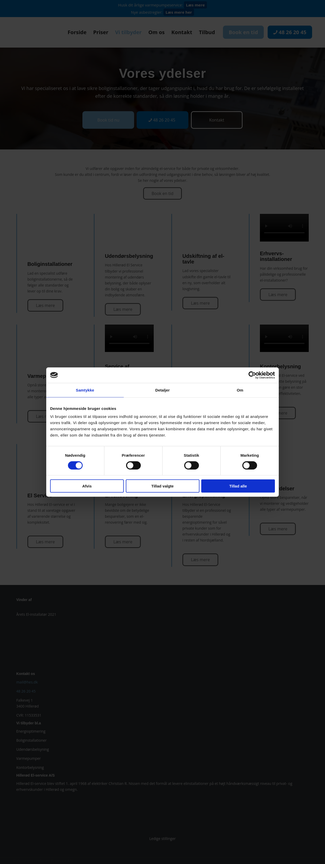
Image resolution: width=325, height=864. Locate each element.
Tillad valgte (162, 486)
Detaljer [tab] (162, 390)
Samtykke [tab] (85, 390)
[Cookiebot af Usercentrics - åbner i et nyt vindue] (252, 375)
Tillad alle (238, 486)
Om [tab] (240, 390)
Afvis (87, 486)
